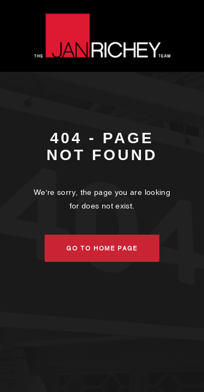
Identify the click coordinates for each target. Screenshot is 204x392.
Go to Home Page (102, 248)
